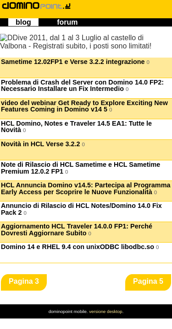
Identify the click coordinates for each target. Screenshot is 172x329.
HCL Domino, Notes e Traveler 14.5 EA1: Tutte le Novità (76, 126)
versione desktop (105, 311)
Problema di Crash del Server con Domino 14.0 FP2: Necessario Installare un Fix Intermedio (82, 85)
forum (67, 22)
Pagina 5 (148, 281)
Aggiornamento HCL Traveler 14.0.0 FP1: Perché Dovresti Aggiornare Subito (76, 229)
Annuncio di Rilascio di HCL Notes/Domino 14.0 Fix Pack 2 (81, 209)
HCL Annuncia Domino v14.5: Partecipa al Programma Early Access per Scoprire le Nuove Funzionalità (85, 188)
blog (23, 22)
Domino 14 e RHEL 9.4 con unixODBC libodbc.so (80, 247)
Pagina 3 (24, 281)
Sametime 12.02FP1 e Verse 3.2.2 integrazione (75, 61)
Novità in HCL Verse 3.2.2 (43, 144)
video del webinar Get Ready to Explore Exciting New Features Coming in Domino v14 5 (84, 106)
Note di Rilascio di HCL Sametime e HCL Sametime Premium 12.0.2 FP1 (80, 168)
